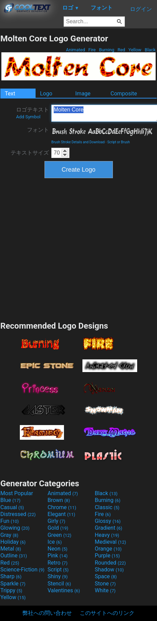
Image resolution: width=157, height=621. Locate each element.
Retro (57, 562)
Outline (13, 555)
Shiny (58, 576)
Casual (12, 507)
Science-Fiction (22, 569)
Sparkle (12, 583)
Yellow (134, 49)
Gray (9, 535)
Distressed (18, 514)
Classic (107, 507)
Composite (123, 93)
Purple (107, 555)
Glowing (14, 528)
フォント (38, 130)
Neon (57, 548)
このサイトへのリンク (107, 613)
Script (58, 569)
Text (10, 93)
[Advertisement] (65, 249)
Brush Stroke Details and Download (78, 142)
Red (121, 49)
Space (106, 576)
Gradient (108, 528)
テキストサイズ (30, 152)
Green (59, 535)
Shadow (109, 569)
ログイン (141, 9)
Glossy (108, 521)
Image (83, 93)
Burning (106, 49)
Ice (55, 542)
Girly (56, 521)
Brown (59, 500)
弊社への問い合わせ (47, 613)
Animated (75, 49)
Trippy (11, 590)
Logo (46, 93)
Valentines (64, 590)
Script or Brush (118, 142)
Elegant (61, 514)
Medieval (110, 542)
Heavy (107, 535)
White (105, 590)
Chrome (62, 507)
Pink (58, 555)
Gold (58, 528)
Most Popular (16, 493)
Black (150, 49)
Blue (10, 500)
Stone (105, 583)
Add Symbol (28, 116)
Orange (108, 548)
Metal (10, 548)
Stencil (59, 583)
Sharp (11, 576)
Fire (92, 49)
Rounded (110, 562)
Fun (9, 521)
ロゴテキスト (32, 112)
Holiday (13, 542)
